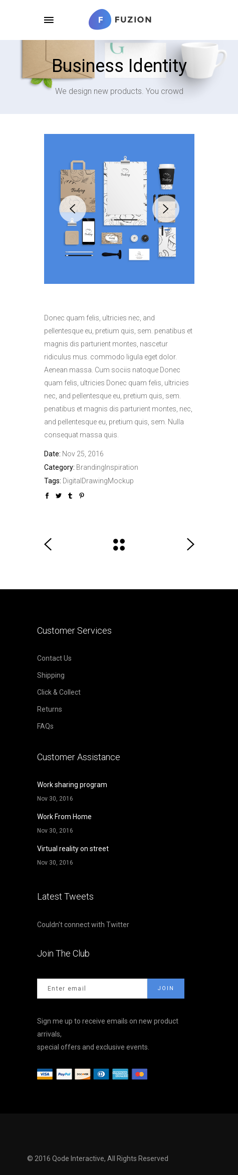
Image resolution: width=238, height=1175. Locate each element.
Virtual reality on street (73, 849)
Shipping (51, 675)
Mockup (121, 481)
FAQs (45, 726)
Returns (49, 709)
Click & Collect (59, 692)
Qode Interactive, (79, 1159)
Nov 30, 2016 (55, 798)
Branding (90, 467)
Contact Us (54, 658)
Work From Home (64, 817)
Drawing (95, 481)
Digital (72, 481)
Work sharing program (72, 785)
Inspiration (121, 467)
